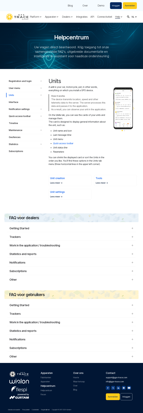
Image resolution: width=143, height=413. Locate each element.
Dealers (66, 17)
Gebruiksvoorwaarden (14, 409)
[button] (133, 108)
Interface (13, 102)
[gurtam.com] (19, 381)
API (92, 17)
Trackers (71, 237)
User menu (14, 88)
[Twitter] (113, 388)
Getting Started (71, 228)
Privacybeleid (25, 409)
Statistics (13, 144)
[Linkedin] (118, 388)
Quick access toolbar (20, 116)
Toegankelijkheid (45, 409)
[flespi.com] (19, 388)
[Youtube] (129, 388)
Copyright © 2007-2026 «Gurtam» (61, 409)
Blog (70, 5)
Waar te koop (79, 381)
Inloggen (116, 5)
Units (11, 95)
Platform (34, 17)
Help (117, 17)
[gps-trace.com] (17, 17)
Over (85, 5)
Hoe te (76, 377)
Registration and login (20, 81)
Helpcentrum (46, 390)
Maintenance (15, 130)
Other (71, 280)
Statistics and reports (71, 254)
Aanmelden (130, 5)
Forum (43, 394)
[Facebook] (108, 388)
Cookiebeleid (35, 409)
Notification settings (19, 109)
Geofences (14, 137)
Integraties (82, 17)
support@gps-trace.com (116, 377)
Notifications (71, 262)
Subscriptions (16, 151)
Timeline (13, 123)
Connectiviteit (104, 17)
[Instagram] (124, 388)
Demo (101, 5)
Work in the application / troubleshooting (71, 245)
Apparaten (50, 17)
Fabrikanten (46, 377)
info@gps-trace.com (115, 381)
